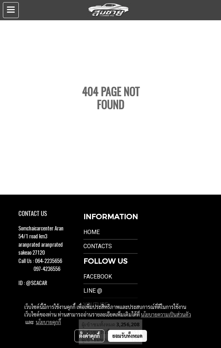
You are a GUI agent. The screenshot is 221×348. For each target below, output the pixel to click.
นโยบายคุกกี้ (48, 322)
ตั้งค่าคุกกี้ (89, 335)
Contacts (97, 246)
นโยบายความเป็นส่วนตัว (166, 314)
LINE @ (92, 290)
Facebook (97, 276)
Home (91, 232)
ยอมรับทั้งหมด (127, 335)
